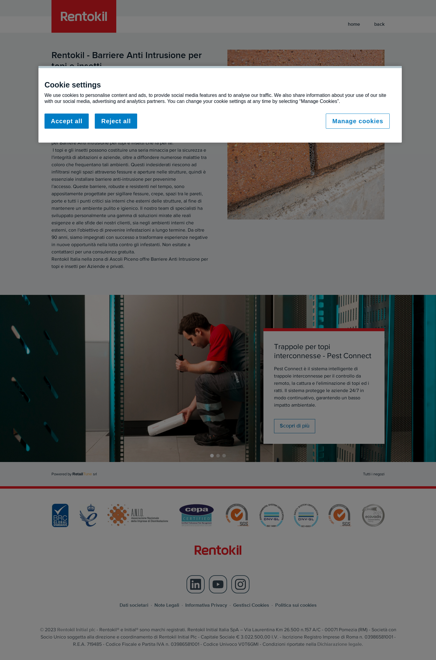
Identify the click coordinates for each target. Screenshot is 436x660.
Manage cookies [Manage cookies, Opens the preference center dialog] (357, 121)
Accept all (66, 121)
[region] (220, 104)
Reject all (116, 121)
